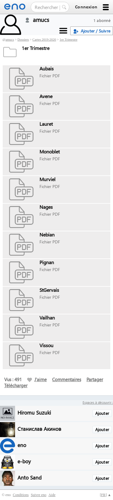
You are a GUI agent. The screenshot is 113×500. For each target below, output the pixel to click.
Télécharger (15, 385)
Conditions (21, 495)
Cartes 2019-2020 (44, 39)
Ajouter (102, 413)
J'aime (37, 379)
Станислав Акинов (39, 428)
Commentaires (66, 379)
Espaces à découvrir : (98, 402)
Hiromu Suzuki (34, 412)
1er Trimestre (68, 39)
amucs (9, 39)
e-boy (24, 461)
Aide (52, 495)
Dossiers (23, 39)
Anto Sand (29, 477)
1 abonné (102, 20)
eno (21, 444)
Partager (94, 379)
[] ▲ (105, 495)
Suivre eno (38, 495)
